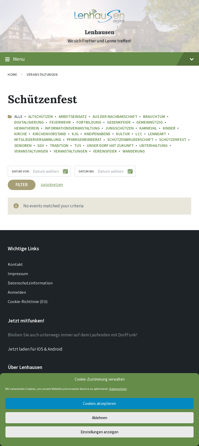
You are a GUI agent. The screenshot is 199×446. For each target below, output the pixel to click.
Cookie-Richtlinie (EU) (27, 301)
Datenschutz (118, 389)
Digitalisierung (29, 122)
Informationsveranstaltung (72, 128)
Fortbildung (88, 122)
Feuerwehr (60, 122)
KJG (75, 133)
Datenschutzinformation (30, 282)
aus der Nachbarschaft (115, 116)
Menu (99, 59)
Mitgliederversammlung (37, 139)
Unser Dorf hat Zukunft (110, 145)
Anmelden (17, 292)
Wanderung (134, 151)
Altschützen (40, 116)
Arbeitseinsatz (73, 116)
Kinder (169, 128)
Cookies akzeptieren (99, 403)
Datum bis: (86, 171)
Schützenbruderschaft (130, 139)
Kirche (20, 133)
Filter (22, 184)
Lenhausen (100, 32)
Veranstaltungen (42, 74)
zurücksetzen (52, 184)
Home (12, 74)
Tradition (59, 145)
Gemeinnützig (149, 122)
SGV (40, 145)
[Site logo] (99, 23)
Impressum (18, 273)
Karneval (148, 128)
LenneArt (157, 133)
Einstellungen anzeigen (99, 431)
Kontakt (15, 264)
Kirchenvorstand (49, 133)
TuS (77, 145)
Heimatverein (26, 128)
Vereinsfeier (105, 151)
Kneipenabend (97, 133)
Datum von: (21, 171)
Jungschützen (119, 128)
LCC (139, 133)
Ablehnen (99, 417)
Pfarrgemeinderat (84, 139)
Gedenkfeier (119, 122)
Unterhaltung (153, 145)
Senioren (23, 145)
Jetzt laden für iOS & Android (35, 349)
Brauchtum (154, 116)
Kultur (123, 133)
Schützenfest (172, 139)
